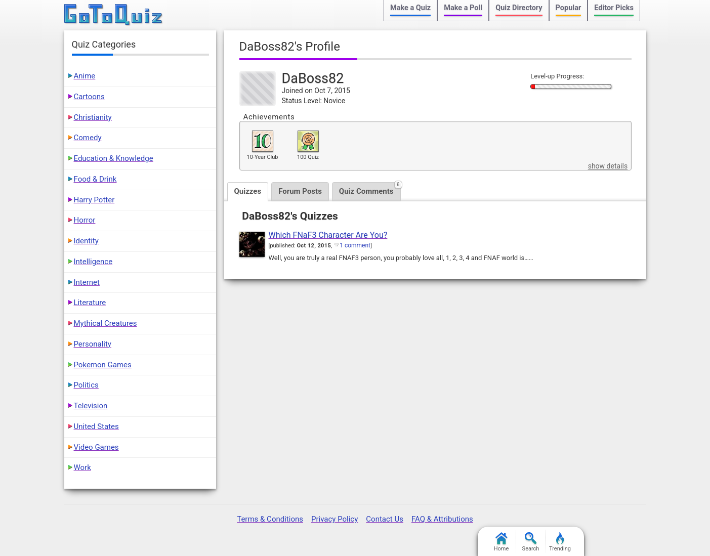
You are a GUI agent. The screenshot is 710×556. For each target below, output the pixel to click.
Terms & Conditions (270, 519)
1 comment (355, 245)
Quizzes (248, 191)
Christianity (93, 117)
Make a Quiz (410, 8)
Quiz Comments (370, 189)
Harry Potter (94, 199)
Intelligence (93, 261)
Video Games (96, 447)
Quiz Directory (518, 8)
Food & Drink (95, 179)
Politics (86, 385)
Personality (92, 344)
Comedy (88, 137)
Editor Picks (614, 8)
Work (82, 467)
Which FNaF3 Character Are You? (328, 235)
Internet (87, 282)
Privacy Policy (334, 519)
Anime (85, 75)
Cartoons (89, 96)
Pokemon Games (103, 364)
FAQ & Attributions (442, 519)
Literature (90, 302)
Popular (568, 8)
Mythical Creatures (105, 323)
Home (501, 542)
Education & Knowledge (113, 158)
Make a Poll (463, 8)
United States (96, 426)
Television (91, 405)
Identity (86, 240)
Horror (85, 220)
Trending (560, 542)
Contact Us (384, 519)
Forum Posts (300, 191)
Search (530, 542)
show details (608, 166)
